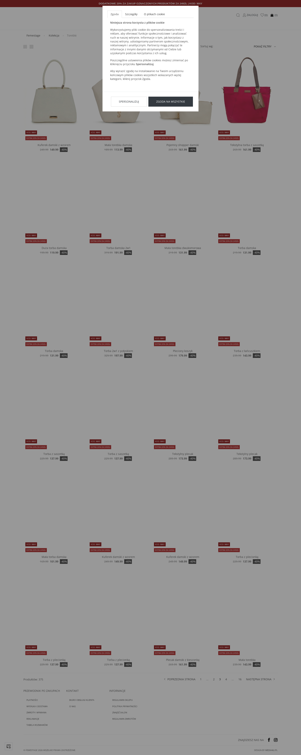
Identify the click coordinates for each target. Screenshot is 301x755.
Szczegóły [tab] (131, 14)
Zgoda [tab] (115, 14)
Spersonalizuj (129, 101)
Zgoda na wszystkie (170, 101)
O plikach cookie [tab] (154, 14)
